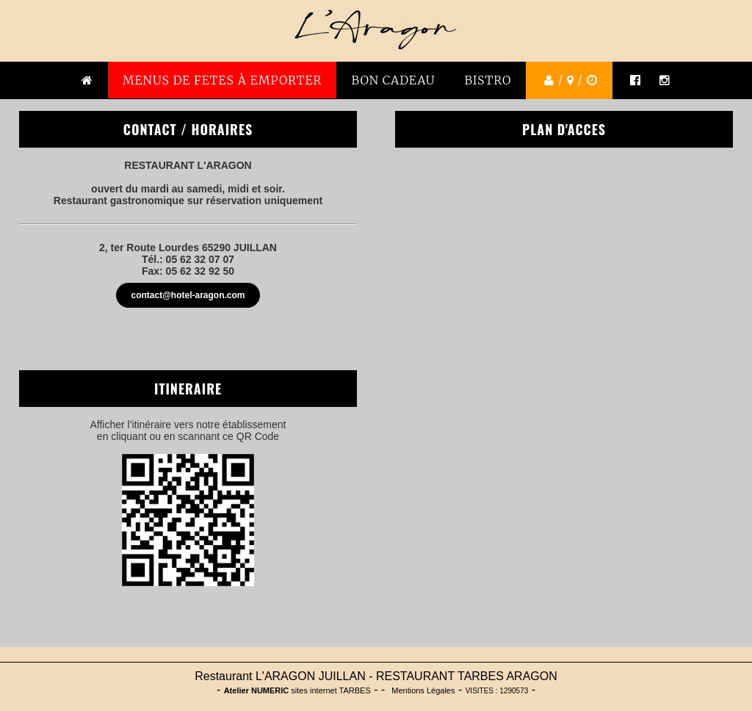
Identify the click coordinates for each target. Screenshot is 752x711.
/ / (568, 80)
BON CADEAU (393, 80)
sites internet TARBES (297, 690)
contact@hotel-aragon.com (188, 295)
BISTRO (488, 80)
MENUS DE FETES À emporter (222, 80)
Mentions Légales (423, 690)
